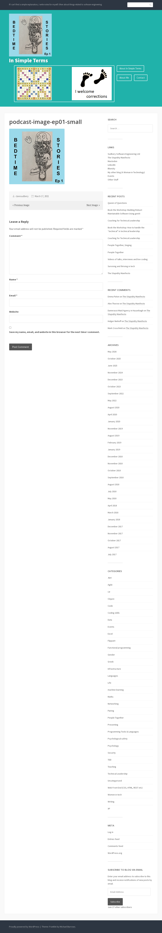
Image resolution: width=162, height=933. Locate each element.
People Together (116, 252)
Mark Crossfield (115, 328)
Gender (111, 654)
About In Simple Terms (130, 68)
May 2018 (112, 498)
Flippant (111, 640)
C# (109, 591)
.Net (110, 577)
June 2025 (112, 365)
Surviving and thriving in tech (121, 266)
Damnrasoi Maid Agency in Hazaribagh (125, 310)
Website (14, 311)
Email (13, 295)
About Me (124, 77)
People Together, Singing (120, 245)
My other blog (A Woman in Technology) (126, 172)
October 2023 (114, 386)
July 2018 (112, 491)
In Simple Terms (28, 60)
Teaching (112, 766)
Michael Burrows (67, 926)
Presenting (113, 724)
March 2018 (113, 512)
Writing (111, 801)
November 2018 (115, 463)
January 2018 (114, 519)
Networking (113, 703)
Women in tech (115, 794)
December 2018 (115, 456)
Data (110, 619)
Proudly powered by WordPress (24, 926)
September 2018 (116, 477)
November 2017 (115, 533)
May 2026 (112, 351)
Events (111, 176)
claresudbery (22, 196)
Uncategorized (115, 780)
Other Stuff (113, 179)
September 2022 (116, 393)
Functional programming (119, 647)
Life (109, 682)
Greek (111, 661)
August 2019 (113, 435)
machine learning (116, 689)
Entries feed (113, 839)
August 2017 (113, 547)
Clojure (111, 598)
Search (150, 4)
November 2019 (115, 428)
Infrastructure (114, 668)
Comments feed (115, 846)
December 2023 (115, 379)
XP (109, 808)
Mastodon (112, 161)
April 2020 (112, 414)
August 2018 (113, 484)
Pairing (111, 710)
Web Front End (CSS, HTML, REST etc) (125, 787)
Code (110, 605)
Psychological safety (118, 738)
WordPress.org (115, 853)
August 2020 (113, 407)
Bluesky (111, 168)
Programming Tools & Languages (123, 731)
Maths (110, 696)
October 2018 (114, 470)
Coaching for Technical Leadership (124, 220)
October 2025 (114, 358)
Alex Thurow (113, 303)
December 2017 (115, 526)
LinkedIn (111, 164)
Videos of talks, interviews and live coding (128, 259)
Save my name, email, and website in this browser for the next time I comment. (54, 332)
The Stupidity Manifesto (119, 157)
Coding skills (114, 612)
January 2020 (114, 421)
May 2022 (112, 400)
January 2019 (114, 449)
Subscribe (115, 901)
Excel (110, 633)
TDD (109, 759)
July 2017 (112, 554)
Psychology (113, 745)
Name (13, 279)
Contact (141, 77)
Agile (110, 584)
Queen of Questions (117, 203)
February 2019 (114, 442)
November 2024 (115, 372)
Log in (110, 832)
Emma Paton (113, 296)
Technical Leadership (118, 773)
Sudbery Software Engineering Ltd (124, 153)
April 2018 (112, 505)
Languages (113, 675)
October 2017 (114, 540)
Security (112, 752)
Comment (15, 235)
